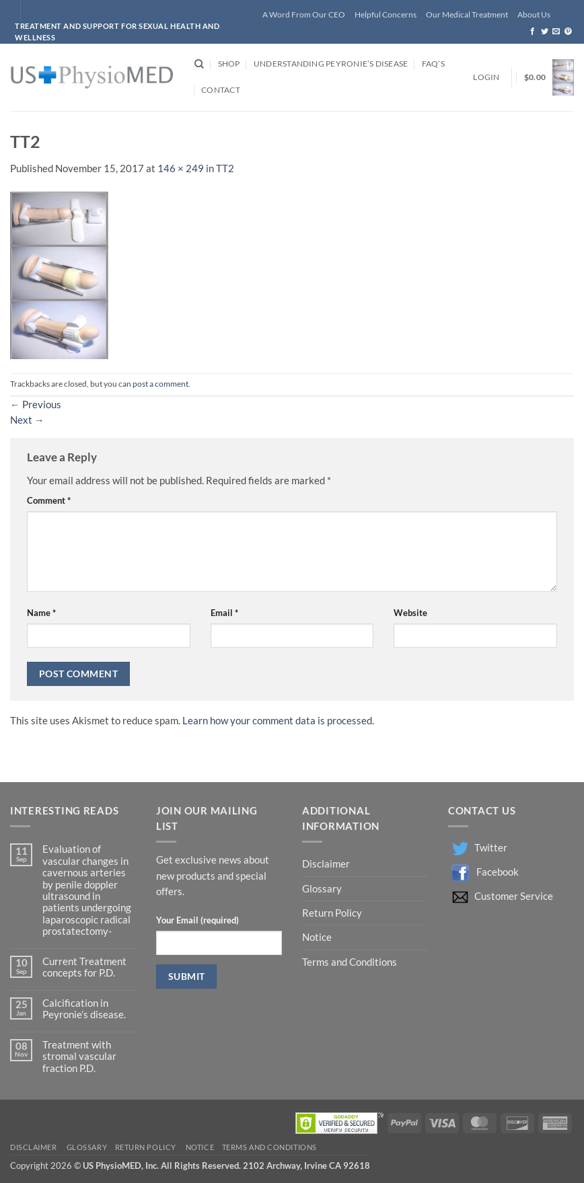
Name (41, 612)
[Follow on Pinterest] (568, 32)
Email (224, 612)
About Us (533, 14)
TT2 (225, 168)
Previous (35, 404)
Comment (49, 500)
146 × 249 (180, 168)
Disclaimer (327, 864)
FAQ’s (433, 63)
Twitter (490, 847)
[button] (486, 78)
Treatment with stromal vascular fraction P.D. (79, 1056)
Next (27, 420)
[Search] (199, 64)
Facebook (497, 872)
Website (410, 612)
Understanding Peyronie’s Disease (331, 63)
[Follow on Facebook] (532, 32)
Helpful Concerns (385, 14)
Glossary (322, 888)
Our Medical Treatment (467, 14)
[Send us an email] (556, 32)
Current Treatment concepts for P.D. (84, 967)
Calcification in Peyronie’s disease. (84, 1008)
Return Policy (333, 913)
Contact (220, 89)
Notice (317, 937)
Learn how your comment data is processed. (278, 720)
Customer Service (513, 896)
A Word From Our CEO (303, 14)
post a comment (160, 383)
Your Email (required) (197, 920)
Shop (229, 63)
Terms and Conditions (349, 962)
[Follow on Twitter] (544, 32)
